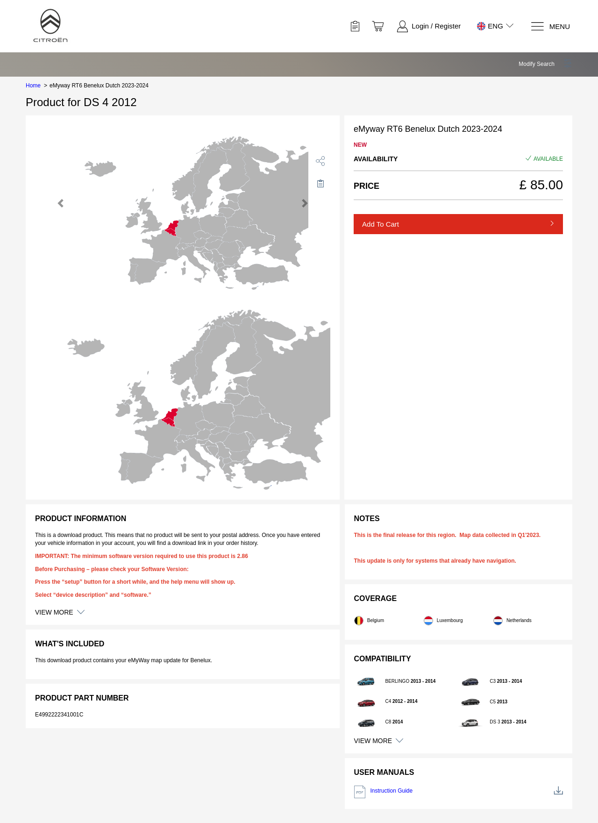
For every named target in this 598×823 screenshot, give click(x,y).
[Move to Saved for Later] (320, 183)
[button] (545, 64)
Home (33, 85)
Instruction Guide (458, 792)
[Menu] (550, 26)
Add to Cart (380, 224)
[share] (320, 161)
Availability (376, 159)
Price (366, 186)
